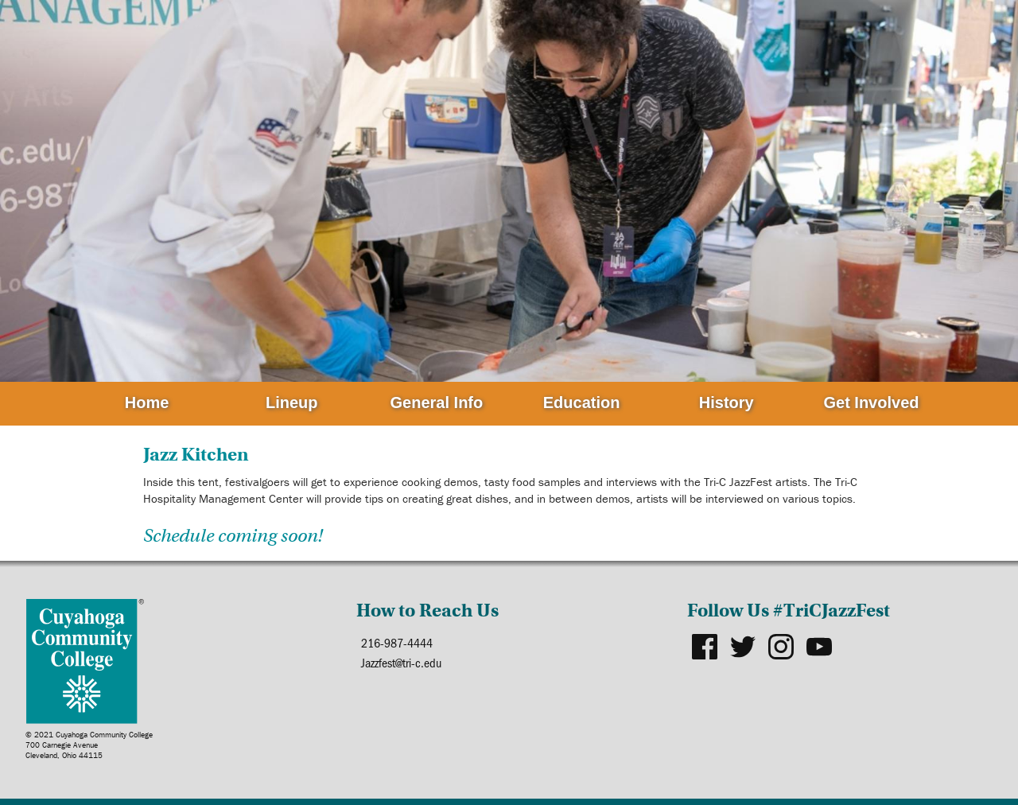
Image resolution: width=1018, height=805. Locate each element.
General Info (437, 402)
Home (147, 402)
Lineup (292, 402)
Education (581, 402)
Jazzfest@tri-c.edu (401, 662)
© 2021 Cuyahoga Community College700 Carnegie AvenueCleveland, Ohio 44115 (89, 744)
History (726, 402)
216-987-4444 (397, 642)
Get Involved (871, 402)
